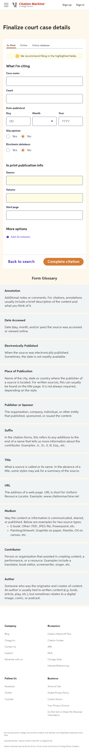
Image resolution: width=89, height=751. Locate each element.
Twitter (8, 693)
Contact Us (10, 647)
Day (8, 113)
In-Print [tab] (11, 45)
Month (36, 113)
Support (9, 653)
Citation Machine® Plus (59, 634)
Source (10, 172)
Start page (12, 207)
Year (61, 113)
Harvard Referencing (58, 666)
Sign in (80, 5)
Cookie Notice (55, 699)
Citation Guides (56, 640)
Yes (14, 136)
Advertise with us (14, 659)
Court (9, 90)
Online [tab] (24, 45)
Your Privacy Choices (58, 706)
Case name (13, 73)
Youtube (9, 699)
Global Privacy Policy (58, 693)
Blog (7, 634)
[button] (44, 121)
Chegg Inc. (10, 640)
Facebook (10, 686)
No (29, 136)
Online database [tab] (41, 45)
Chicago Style (55, 659)
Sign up (66, 5)
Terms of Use (54, 686)
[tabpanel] (44, 149)
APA (50, 647)
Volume (10, 190)
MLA (50, 653)
